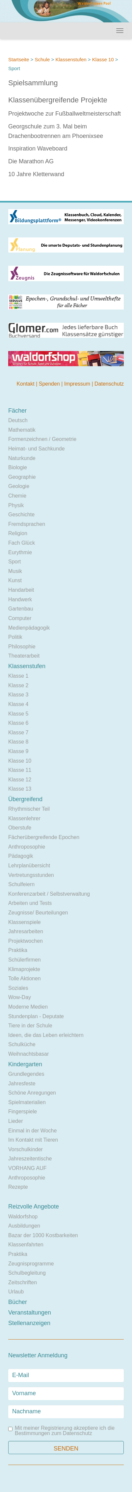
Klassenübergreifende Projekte (57, 100)
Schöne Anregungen (32, 1093)
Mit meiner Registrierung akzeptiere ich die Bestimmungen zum (61, 1430)
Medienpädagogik (29, 628)
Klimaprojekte (24, 969)
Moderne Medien (28, 1007)
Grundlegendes (26, 1074)
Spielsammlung (33, 83)
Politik (15, 637)
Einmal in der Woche (32, 1130)
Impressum (78, 384)
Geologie (18, 486)
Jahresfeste (22, 1083)
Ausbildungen (24, 1226)
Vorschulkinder (25, 1149)
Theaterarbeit (24, 656)
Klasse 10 (103, 59)
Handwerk (20, 599)
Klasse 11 (19, 770)
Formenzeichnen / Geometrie (42, 439)
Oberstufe (19, 827)
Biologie (17, 467)
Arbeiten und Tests (30, 903)
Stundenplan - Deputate (36, 1016)
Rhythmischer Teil (29, 809)
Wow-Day (19, 997)
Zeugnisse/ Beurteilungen (38, 912)
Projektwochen (25, 941)
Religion (17, 533)
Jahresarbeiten (25, 931)
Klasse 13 (19, 789)
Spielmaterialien (27, 1102)
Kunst (15, 580)
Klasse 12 (19, 779)
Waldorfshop (23, 1216)
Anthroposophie (26, 847)
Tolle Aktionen (24, 978)
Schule (42, 59)
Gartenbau (20, 608)
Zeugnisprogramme (31, 1263)
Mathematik (22, 430)
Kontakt (26, 384)
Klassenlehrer (24, 818)
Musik (15, 571)
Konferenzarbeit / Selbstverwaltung (49, 894)
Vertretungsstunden (31, 875)
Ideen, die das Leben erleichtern (46, 1035)
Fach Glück (21, 543)
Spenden (50, 384)
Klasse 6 (18, 723)
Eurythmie (20, 552)
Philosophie (22, 646)
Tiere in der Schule (30, 1025)
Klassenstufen (70, 59)
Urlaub (16, 1291)
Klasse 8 (18, 742)
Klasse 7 (18, 732)
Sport (14, 561)
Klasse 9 (18, 751)
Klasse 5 (18, 714)
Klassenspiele (24, 922)
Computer (19, 618)
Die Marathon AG (31, 161)
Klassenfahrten (25, 1244)
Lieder (15, 1121)
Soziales (18, 988)
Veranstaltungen (29, 1312)
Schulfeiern (21, 884)
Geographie (22, 477)
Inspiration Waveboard (37, 148)
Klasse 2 (18, 685)
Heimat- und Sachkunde (36, 448)
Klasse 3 (18, 694)
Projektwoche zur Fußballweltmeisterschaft (64, 113)
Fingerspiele (22, 1111)
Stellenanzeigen (29, 1323)
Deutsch (18, 420)
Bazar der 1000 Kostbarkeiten (43, 1235)
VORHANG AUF (27, 1168)
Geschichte (21, 514)
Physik (16, 505)
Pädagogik (20, 856)
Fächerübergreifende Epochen (43, 837)
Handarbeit (21, 590)
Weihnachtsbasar (28, 1054)
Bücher (17, 1302)
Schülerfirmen (24, 960)
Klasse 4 (18, 704)
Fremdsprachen (26, 524)
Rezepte (18, 1187)
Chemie (17, 496)
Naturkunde (22, 458)
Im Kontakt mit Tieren (33, 1140)
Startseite (18, 59)
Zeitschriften (22, 1282)
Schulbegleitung (27, 1273)
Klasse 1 (18, 676)
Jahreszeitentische (30, 1158)
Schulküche (22, 1044)
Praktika (17, 950)
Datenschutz (109, 384)
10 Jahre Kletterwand (36, 174)
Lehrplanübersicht (29, 865)
